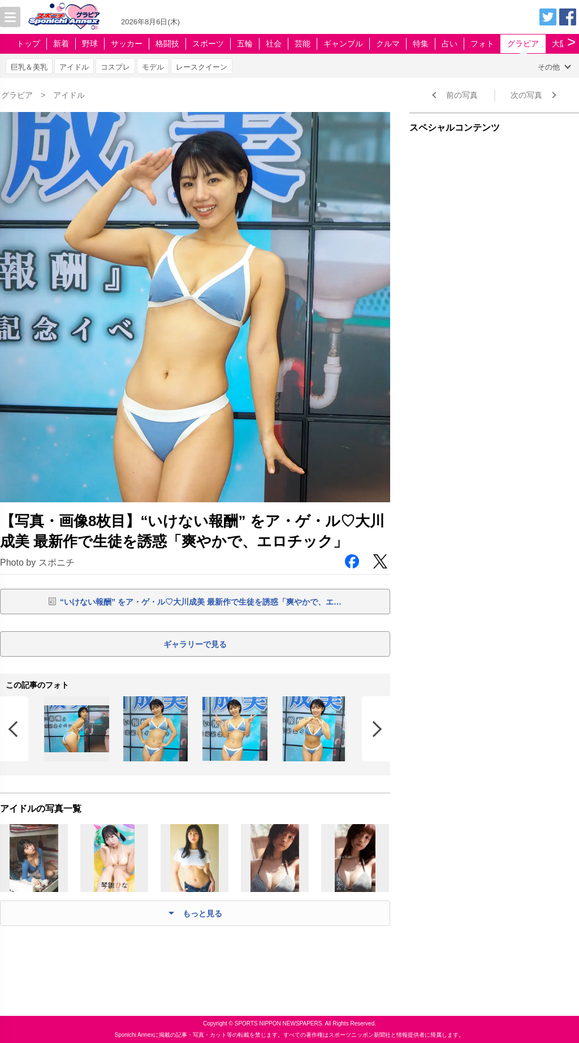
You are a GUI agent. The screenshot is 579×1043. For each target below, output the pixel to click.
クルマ (388, 43)
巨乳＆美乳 (29, 67)
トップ (28, 43)
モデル (153, 67)
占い (449, 43)
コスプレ (115, 67)
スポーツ (208, 43)
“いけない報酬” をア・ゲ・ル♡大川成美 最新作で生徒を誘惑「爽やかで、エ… (201, 601)
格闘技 (167, 43)
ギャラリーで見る (195, 644)
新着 (61, 43)
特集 (421, 43)
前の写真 (462, 95)
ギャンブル (343, 43)
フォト (482, 43)
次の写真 (526, 95)
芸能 (302, 43)
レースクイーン (201, 67)
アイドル (74, 67)
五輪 (245, 43)
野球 (90, 43)
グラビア (523, 43)
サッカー (126, 43)
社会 (274, 43)
